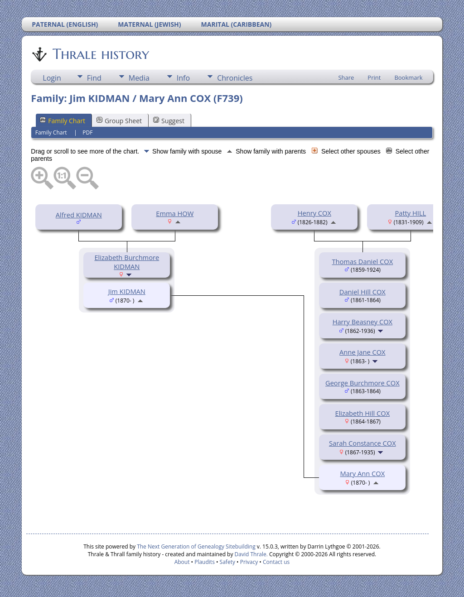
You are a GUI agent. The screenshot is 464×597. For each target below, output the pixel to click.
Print (374, 77)
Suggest (168, 120)
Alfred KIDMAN (79, 214)
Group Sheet (119, 120)
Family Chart (62, 120)
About (182, 562)
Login (52, 78)
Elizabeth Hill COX (362, 413)
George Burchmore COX (362, 382)
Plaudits (204, 562)
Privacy (249, 562)
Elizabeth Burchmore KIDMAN (126, 262)
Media (139, 78)
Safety (227, 562)
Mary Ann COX (362, 473)
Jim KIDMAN (126, 291)
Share (346, 77)
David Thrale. (250, 554)
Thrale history (100, 54)
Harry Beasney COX (362, 321)
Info (183, 78)
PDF (87, 132)
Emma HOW (174, 213)
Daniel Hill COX (362, 291)
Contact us (276, 562)
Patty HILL (410, 212)
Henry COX (314, 212)
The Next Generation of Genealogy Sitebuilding (196, 546)
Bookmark (408, 77)
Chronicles (234, 78)
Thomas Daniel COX (362, 261)
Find (94, 78)
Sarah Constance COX (362, 443)
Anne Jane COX (362, 351)
